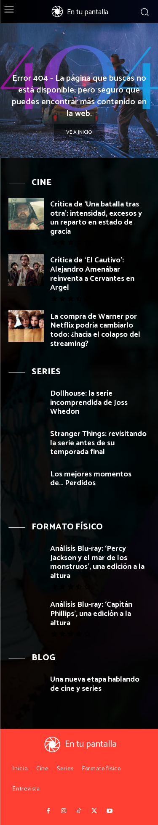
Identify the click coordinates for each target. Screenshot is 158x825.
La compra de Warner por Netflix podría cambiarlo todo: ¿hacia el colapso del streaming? (95, 330)
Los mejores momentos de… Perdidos (90, 479)
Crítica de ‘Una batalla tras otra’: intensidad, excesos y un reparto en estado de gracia (96, 218)
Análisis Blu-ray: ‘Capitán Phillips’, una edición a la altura (91, 613)
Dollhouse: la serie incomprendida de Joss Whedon (89, 402)
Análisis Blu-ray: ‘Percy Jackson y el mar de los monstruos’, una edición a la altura (97, 562)
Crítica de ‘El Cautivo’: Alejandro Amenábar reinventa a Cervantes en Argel (92, 274)
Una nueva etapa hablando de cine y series (94, 684)
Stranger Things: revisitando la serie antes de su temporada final (98, 443)
